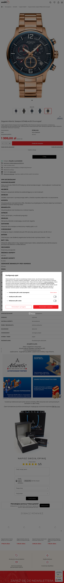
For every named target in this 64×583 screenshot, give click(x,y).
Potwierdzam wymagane (19, 307)
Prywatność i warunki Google (47, 283)
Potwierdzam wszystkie (45, 307)
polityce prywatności (49, 282)
